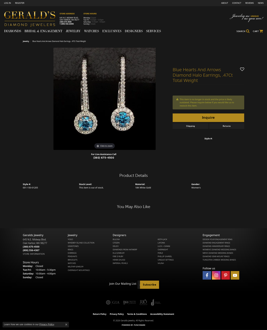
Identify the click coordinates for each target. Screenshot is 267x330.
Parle (160, 253)
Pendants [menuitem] (72, 256)
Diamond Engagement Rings (216, 243)
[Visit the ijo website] (129, 302)
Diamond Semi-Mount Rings (216, 256)
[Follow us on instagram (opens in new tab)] (216, 275)
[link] (19, 3)
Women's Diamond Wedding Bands (219, 250)
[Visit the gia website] (113, 302)
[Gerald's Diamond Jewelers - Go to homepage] (31, 19)
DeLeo (116, 246)
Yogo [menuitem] (70, 239)
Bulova (116, 239)
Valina (161, 263)
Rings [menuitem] (70, 250)
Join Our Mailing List (122, 283)
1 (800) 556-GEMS (67, 24)
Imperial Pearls (120, 263)
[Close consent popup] (66, 325)
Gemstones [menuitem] (73, 246)
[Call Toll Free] (31, 250)
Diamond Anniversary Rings (216, 246)
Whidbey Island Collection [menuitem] (81, 243)
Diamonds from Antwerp (125, 250)
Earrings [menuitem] (72, 253)
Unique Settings (166, 260)
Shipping (190, 126)
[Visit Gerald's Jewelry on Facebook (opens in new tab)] (207, 275)
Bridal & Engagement (43, 31)
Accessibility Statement (162, 314)
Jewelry (73, 31)
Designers (134, 31)
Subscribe (149, 284)
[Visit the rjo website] (143, 302)
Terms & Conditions (137, 314)
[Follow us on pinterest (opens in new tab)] (225, 275)
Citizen (116, 243)
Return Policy (99, 314)
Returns (227, 126)
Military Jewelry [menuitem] (75, 267)
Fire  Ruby (118, 256)
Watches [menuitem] (72, 263)
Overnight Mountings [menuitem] (79, 270)
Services (153, 31)
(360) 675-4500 (66, 22)
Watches (91, 31)
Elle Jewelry (118, 253)
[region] (104, 99)
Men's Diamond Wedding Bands (218, 253)
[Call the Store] (31, 246)
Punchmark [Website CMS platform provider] (139, 325)
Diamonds (12, 31)
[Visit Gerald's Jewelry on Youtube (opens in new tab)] (235, 275)
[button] (7, 3)
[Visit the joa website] (156, 302)
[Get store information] (34, 253)
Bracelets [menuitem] (72, 260)
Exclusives (111, 31)
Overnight (163, 250)
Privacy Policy (117, 314)
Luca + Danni (164, 246)
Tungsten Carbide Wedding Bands (219, 260)
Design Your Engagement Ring (217, 239)
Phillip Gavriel (165, 256)
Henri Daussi (119, 260)
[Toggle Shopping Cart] (258, 31)
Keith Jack (162, 239)
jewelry (26, 41)
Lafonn (161, 243)
